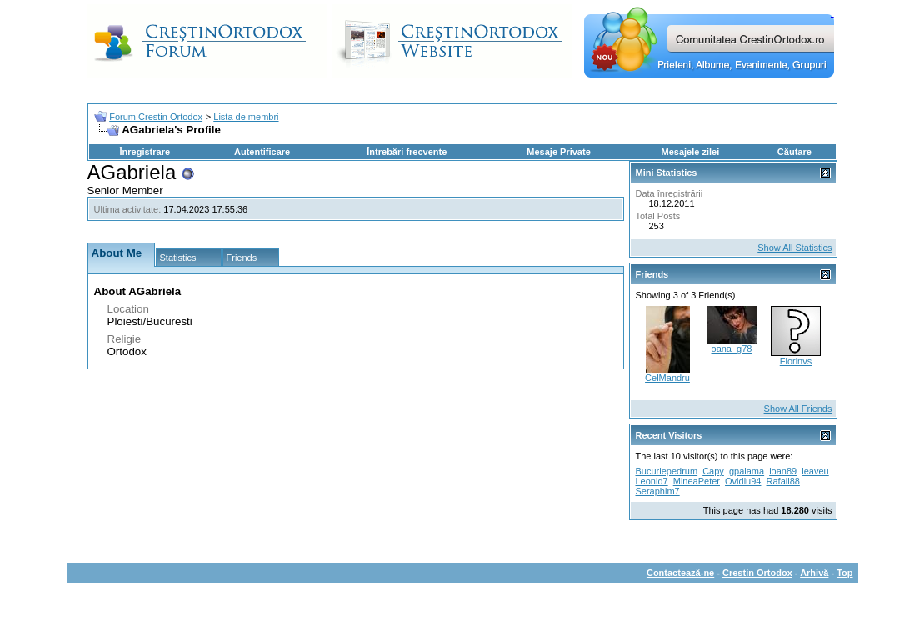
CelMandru (667, 378)
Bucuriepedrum (667, 471)
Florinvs (796, 361)
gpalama (746, 471)
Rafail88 (783, 481)
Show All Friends (798, 409)
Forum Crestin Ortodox (155, 117)
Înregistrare (145, 152)
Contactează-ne (680, 573)
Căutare (794, 152)
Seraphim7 (658, 491)
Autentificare (262, 152)
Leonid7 (652, 481)
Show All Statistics (794, 248)
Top (844, 573)
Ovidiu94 (743, 481)
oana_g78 (732, 349)
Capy (713, 471)
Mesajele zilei (691, 152)
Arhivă (814, 573)
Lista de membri (245, 117)
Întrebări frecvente (407, 152)
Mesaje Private (558, 152)
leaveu (815, 471)
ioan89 (783, 471)
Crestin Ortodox (757, 573)
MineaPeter (696, 481)
